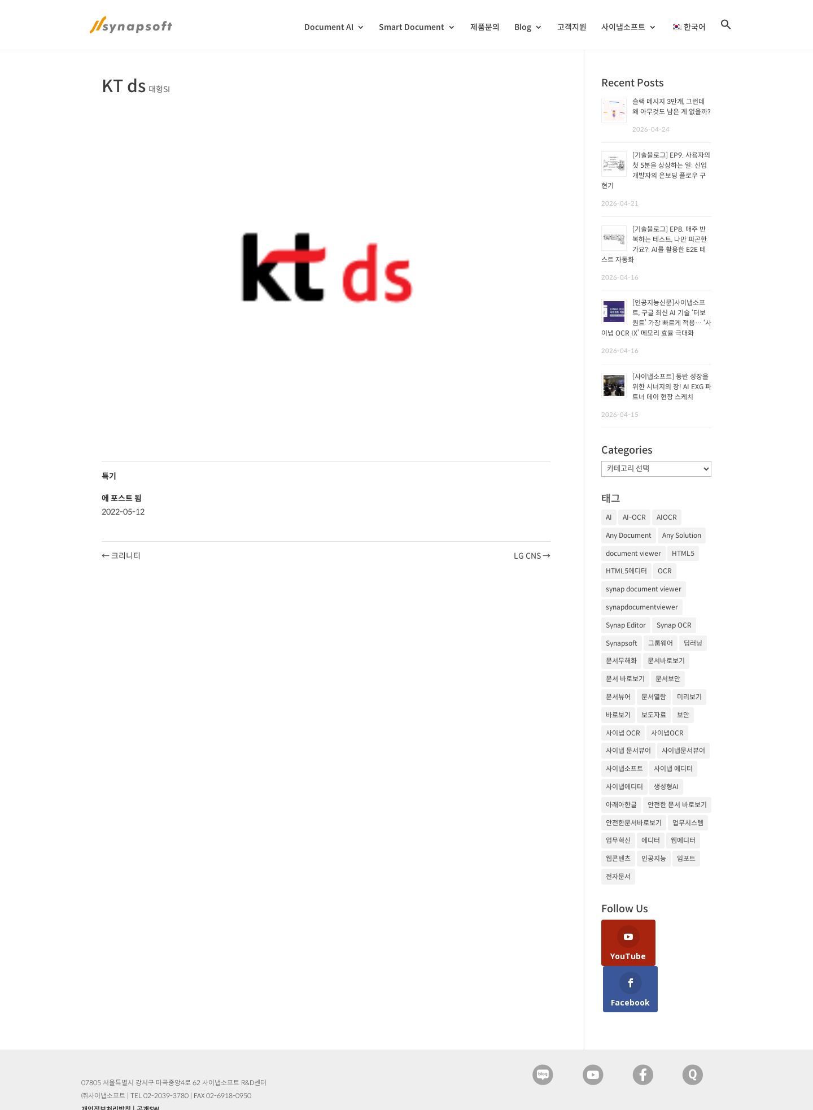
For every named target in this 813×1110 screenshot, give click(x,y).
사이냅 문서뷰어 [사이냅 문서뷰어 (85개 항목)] (628, 750)
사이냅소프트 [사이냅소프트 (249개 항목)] (624, 768)
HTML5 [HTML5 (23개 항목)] (683, 553)
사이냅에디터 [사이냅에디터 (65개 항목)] (624, 786)
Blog (522, 27)
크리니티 (121, 556)
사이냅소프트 (623, 27)
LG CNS (532, 556)
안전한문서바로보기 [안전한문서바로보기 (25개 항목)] (634, 823)
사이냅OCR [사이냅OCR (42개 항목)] (667, 733)
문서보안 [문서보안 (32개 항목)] (667, 678)
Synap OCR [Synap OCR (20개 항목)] (674, 625)
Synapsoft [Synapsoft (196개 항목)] (621, 643)
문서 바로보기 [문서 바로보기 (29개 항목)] (625, 678)
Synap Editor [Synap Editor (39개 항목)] (626, 625)
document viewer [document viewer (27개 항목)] (633, 553)
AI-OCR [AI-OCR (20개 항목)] (634, 517)
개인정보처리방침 (106, 1063)
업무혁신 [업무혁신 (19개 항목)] (618, 840)
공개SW (148, 1063)
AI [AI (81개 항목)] (609, 517)
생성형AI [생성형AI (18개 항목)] (666, 786)
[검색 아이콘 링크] (726, 34)
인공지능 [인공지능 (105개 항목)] (653, 858)
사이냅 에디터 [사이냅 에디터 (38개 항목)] (673, 768)
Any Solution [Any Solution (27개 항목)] (681, 535)
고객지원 (572, 27)
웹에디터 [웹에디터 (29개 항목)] (683, 840)
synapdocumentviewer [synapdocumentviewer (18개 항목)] (642, 607)
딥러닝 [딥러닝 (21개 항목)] (693, 643)
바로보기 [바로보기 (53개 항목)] (618, 715)
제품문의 (485, 27)
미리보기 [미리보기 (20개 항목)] (689, 697)
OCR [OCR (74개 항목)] (665, 571)
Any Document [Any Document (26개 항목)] (629, 535)
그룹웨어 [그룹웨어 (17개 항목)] (660, 643)
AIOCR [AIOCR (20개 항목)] (667, 517)
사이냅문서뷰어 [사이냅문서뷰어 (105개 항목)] (683, 750)
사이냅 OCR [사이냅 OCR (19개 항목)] (623, 733)
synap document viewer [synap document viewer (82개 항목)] (643, 589)
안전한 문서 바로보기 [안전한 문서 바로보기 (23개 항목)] (677, 804)
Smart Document (411, 27)
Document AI (328, 27)
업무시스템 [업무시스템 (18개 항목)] (687, 823)
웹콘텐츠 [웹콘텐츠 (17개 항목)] (618, 858)
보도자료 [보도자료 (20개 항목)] (653, 715)
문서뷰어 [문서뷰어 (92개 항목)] (618, 697)
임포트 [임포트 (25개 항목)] (686, 858)
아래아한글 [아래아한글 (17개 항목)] (621, 804)
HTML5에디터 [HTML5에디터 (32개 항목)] (626, 571)
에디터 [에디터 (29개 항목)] (650, 840)
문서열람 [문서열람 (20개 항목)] (653, 697)
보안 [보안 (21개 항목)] (683, 715)
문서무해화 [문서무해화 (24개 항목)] (621, 660)
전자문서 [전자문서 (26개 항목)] (618, 876)
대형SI (159, 89)
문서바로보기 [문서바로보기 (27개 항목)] (666, 660)
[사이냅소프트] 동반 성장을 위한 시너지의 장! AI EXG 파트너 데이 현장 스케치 (671, 386)
